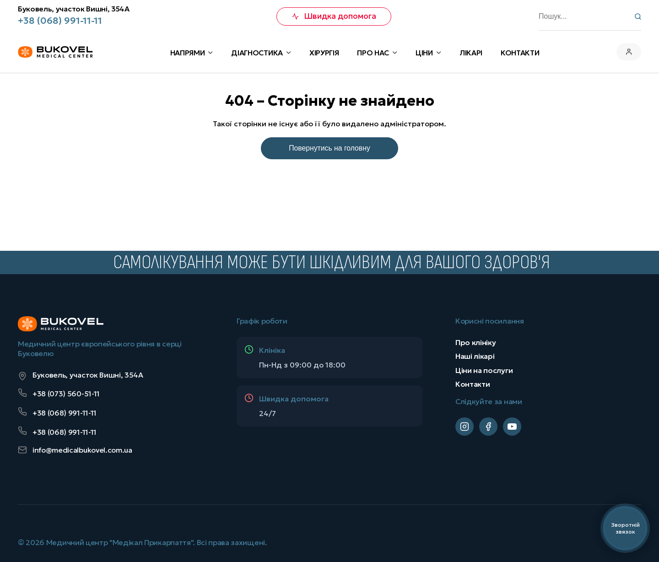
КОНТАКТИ (520, 52)
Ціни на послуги (484, 369)
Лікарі (470, 52)
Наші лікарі (474, 356)
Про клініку (475, 341)
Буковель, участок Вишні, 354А (74, 9)
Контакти (472, 384)
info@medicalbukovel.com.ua (75, 450)
